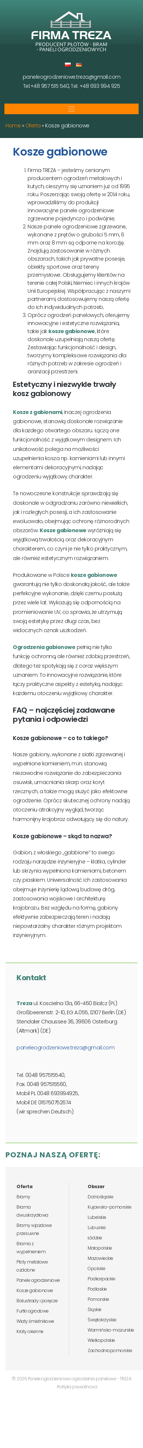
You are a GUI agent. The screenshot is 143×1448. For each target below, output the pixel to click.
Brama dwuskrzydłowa (32, 1211)
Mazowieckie (100, 1258)
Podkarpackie (101, 1279)
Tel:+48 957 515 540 (46, 86)
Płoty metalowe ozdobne (32, 1266)
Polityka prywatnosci (77, 1387)
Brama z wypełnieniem (30, 1247)
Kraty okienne (30, 1331)
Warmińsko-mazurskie (111, 1330)
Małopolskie (100, 1248)
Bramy (23, 1197)
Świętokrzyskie (102, 1320)
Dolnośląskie (100, 1197)
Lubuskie (97, 1227)
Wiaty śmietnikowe (35, 1321)
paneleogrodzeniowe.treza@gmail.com (72, 77)
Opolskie (96, 1268)
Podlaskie (97, 1289)
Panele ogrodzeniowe (38, 1280)
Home (13, 125)
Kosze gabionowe (34, 1290)
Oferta (33, 125)
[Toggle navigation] (71, 109)
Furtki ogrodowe (32, 1311)
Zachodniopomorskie (110, 1350)
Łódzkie (95, 1238)
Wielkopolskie (101, 1340)
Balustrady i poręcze (37, 1301)
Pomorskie (98, 1299)
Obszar (96, 1186)
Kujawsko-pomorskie (109, 1207)
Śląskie (95, 1309)
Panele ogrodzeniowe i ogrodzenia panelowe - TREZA (80, 1379)
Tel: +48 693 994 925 (95, 86)
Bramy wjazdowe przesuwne (34, 1229)
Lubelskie (97, 1217)
